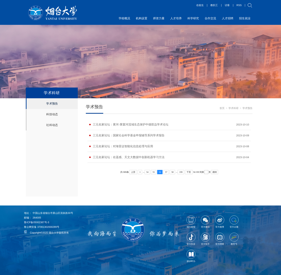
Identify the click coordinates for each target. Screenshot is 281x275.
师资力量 (159, 18)
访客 (227, 5)
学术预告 (52, 103)
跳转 (215, 172)
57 (166, 172)
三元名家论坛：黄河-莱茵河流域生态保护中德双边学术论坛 (130, 124)
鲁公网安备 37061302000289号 (41, 227)
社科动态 (52, 125)
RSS (239, 5)
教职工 (214, 5)
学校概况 (124, 18)
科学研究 (193, 18)
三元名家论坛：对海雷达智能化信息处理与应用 (123, 146)
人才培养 (176, 18)
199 (180, 172)
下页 (189, 172)
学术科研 (233, 108)
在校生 (200, 5)
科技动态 (52, 114)
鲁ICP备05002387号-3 (36, 222)
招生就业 (245, 18)
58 (172, 172)
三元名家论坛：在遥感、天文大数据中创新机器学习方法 (129, 157)
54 (147, 172)
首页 (222, 108)
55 (154, 172)
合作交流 (210, 18)
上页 (133, 172)
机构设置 (141, 18)
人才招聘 (227, 18)
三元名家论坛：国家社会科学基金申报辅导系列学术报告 (129, 135)
